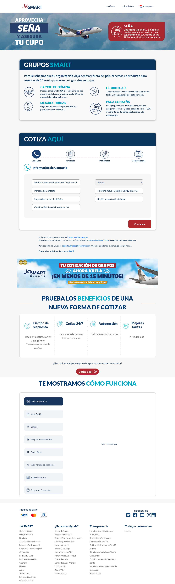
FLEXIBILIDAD (128, 91)
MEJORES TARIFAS (62, 106)
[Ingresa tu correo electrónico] (56, 199)
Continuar (139, 224)
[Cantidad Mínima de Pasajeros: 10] (56, 207)
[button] (146, 6)
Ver (103, 443)
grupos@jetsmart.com (98, 240)
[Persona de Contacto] (56, 191)
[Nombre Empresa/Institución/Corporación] (56, 182)
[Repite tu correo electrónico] (119, 199)
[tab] (36, 156)
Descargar (112, 443)
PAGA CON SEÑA (128, 108)
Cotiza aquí (85, 371)
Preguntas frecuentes (77, 237)
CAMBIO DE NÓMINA (62, 91)
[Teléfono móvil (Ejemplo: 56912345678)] (119, 191)
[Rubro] (119, 182)
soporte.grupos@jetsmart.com (76, 245)
